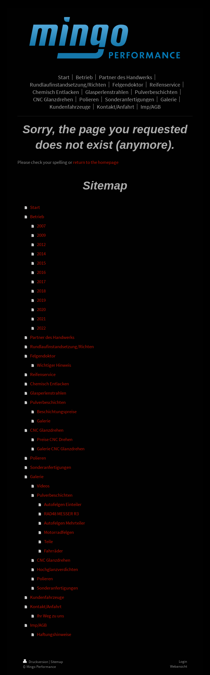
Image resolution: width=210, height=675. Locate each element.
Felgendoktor (43, 356)
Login (183, 661)
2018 (41, 291)
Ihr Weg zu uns (50, 616)
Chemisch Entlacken (49, 384)
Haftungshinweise (54, 634)
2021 (41, 319)
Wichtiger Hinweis (54, 365)
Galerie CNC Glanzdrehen (60, 449)
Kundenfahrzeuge (47, 597)
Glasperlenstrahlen (48, 393)
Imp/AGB (38, 625)
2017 (41, 282)
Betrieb (37, 217)
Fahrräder (53, 551)
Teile (48, 541)
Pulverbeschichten (48, 402)
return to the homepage (95, 162)
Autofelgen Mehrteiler (64, 523)
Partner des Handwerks (52, 337)
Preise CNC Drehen (54, 439)
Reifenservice (43, 374)
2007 (41, 226)
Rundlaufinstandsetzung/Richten (62, 347)
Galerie (43, 421)
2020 (41, 309)
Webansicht (178, 666)
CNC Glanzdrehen (46, 430)
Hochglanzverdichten (57, 569)
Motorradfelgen (59, 532)
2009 (41, 235)
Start (35, 207)
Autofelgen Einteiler (62, 504)
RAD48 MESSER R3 (61, 514)
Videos (43, 486)
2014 (41, 254)
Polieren (38, 458)
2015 (41, 263)
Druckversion (36, 661)
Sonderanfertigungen (50, 467)
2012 (41, 244)
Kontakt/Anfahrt (46, 606)
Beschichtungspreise (57, 411)
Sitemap (57, 661)
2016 (41, 272)
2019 (41, 300)
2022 (41, 328)
